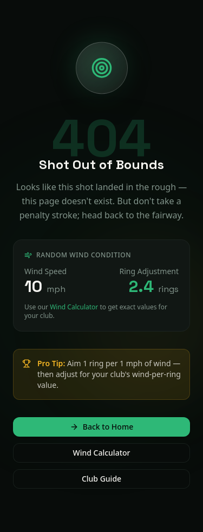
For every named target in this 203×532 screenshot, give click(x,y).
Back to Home (101, 426)
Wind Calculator (74, 307)
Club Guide (101, 478)
